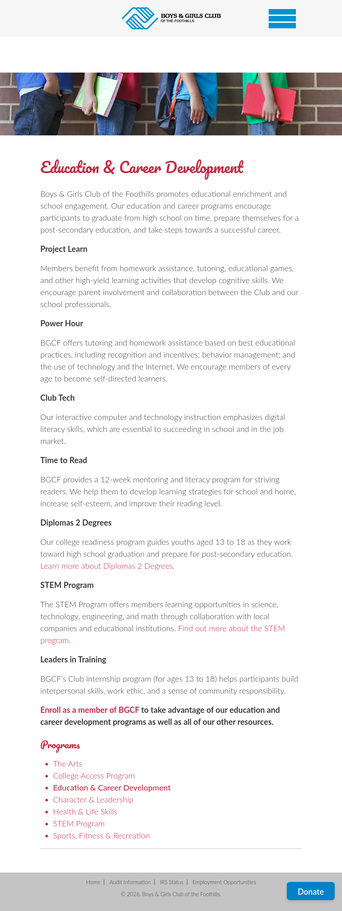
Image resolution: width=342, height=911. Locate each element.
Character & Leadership (93, 799)
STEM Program (79, 823)
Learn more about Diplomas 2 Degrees (106, 566)
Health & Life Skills (85, 811)
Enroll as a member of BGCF (89, 710)
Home (93, 882)
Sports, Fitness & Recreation (101, 835)
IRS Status (171, 882)
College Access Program (94, 775)
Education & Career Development (112, 787)
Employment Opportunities (224, 882)
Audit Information (130, 882)
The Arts (67, 763)
